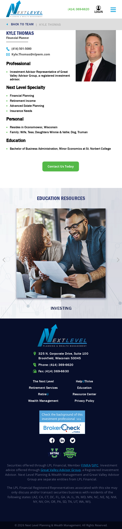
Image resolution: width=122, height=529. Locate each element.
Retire (43, 394)
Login (98, 9)
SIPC (95, 465)
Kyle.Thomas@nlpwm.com (28, 54)
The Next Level (43, 381)
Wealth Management (43, 401)
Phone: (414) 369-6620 (55, 365)
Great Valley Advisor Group (61, 470)
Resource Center (84, 394)
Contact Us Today (60, 166)
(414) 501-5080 (18, 49)
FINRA (86, 465)
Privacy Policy (84, 401)
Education (84, 388)
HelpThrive (84, 381)
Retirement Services (43, 388)
